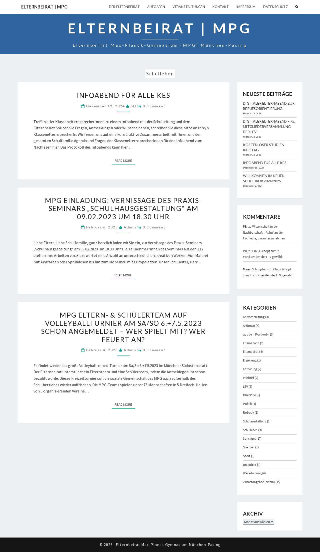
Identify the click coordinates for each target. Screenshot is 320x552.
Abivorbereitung (253, 317)
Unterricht (249, 465)
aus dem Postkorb (255, 334)
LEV (245, 386)
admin (130, 227)
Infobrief (248, 378)
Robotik (248, 412)
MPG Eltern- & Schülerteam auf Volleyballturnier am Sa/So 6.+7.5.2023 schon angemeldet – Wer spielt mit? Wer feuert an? (123, 327)
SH (133, 106)
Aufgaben (156, 7)
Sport (246, 456)
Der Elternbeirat (124, 7)
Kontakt (220, 7)
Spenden (248, 447)
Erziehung (249, 360)
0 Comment (154, 106)
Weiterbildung (252, 473)
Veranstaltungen (188, 7)
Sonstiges (249, 438)
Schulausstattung (254, 421)
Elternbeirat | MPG (44, 6)
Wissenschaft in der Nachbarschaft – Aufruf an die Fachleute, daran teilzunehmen (264, 232)
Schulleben (250, 430)
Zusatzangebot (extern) (259, 482)
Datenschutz (275, 7)
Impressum (246, 7)
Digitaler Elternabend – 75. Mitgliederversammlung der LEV (269, 126)
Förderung (250, 369)
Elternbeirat (250, 352)
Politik (247, 404)
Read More (125, 160)
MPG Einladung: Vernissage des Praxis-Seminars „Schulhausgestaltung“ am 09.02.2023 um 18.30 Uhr (123, 208)
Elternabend (251, 343)
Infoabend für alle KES (123, 95)
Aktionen (249, 326)
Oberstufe (249, 395)
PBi (245, 226)
